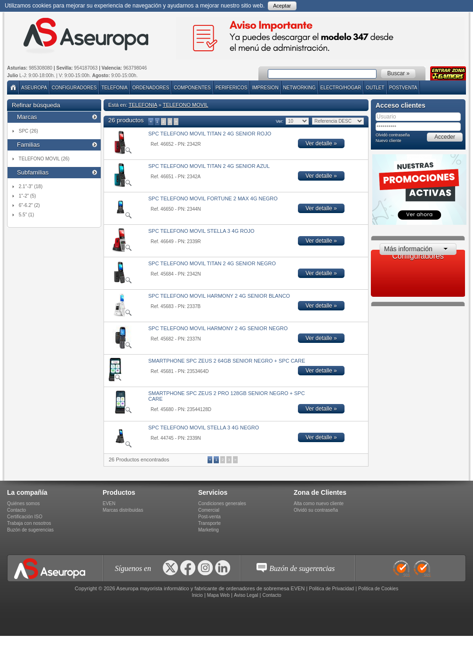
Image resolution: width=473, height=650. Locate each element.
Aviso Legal (246, 595)
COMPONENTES (192, 87)
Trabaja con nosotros (29, 523)
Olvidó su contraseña (316, 510)
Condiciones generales (222, 503)
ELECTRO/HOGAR (341, 87)
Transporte (209, 523)
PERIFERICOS (232, 87)
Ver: (279, 121)
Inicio (197, 595)
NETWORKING (299, 87)
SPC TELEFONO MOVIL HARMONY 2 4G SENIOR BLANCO (219, 296)
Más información (408, 249)
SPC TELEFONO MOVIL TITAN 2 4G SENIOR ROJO (209, 133)
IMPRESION (265, 87)
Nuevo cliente (388, 140)
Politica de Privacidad (331, 588)
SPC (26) (28, 131)
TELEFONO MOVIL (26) (44, 158)
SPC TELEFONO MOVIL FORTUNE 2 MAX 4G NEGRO (213, 198)
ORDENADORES (150, 87)
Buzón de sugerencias (30, 529)
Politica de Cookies (378, 588)
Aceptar (282, 5)
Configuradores (74, 87)
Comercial (208, 510)
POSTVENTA (403, 87)
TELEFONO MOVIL (185, 105)
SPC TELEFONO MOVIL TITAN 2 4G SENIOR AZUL (209, 166)
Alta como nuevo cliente (319, 503)
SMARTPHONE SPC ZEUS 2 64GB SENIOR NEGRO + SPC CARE (226, 361)
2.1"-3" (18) (30, 186)
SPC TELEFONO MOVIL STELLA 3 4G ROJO (201, 231)
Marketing (208, 529)
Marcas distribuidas (123, 510)
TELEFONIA (114, 87)
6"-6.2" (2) (29, 205)
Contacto (16, 510)
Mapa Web (218, 595)
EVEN (109, 503)
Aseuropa (34, 87)
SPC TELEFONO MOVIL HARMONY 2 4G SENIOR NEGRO (218, 328)
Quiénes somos (23, 503)
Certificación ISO (24, 516)
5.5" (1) (26, 214)
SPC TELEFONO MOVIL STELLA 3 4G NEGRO (203, 427)
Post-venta (209, 516)
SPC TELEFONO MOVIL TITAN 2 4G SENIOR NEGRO (212, 263)
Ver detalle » (321, 143)
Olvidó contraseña (393, 135)
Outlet (375, 87)
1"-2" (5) (27, 195)
